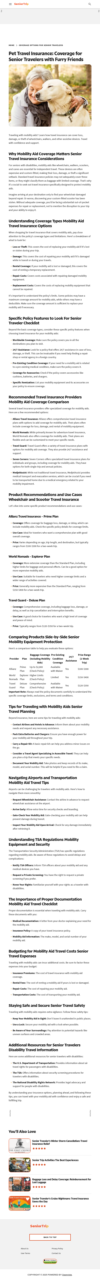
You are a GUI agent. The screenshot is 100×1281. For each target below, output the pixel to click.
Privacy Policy (57, 1248)
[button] (50, 1237)
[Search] (89, 4)
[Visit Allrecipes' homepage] (34, 4)
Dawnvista (67, 1275)
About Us (24, 1248)
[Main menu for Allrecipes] (10, 4)
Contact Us (56, 1253)
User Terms (25, 1253)
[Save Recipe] (28, 1141)
